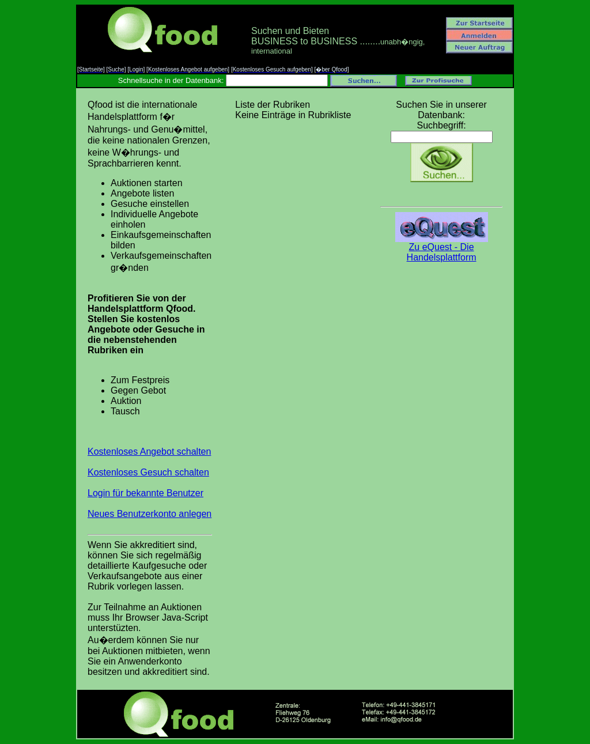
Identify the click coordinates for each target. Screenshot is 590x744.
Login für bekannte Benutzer (145, 493)
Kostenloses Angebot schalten (149, 451)
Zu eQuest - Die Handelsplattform (441, 248)
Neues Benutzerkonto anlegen (149, 514)
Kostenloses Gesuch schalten (148, 472)
